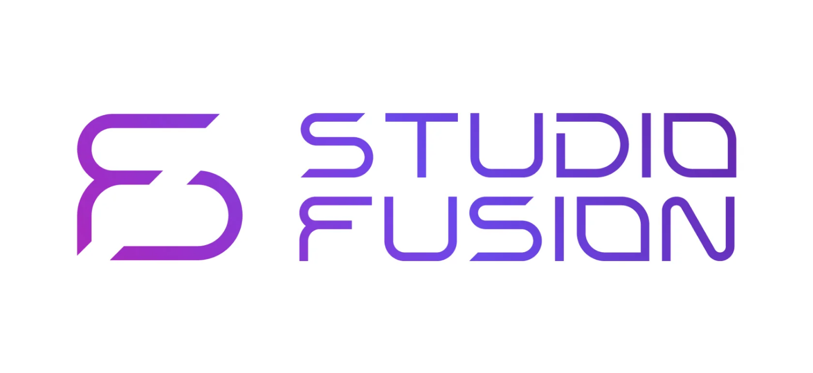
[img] (27, 19)
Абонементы (393, 19)
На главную (99, 150)
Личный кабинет (691, 19)
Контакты (541, 19)
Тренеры (449, 19)
